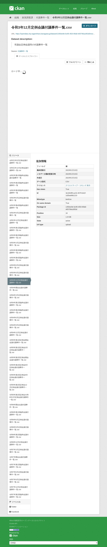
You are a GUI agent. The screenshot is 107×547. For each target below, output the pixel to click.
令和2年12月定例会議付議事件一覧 (18, 221)
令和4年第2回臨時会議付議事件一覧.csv (19, 311)
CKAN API (13, 524)
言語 (11, 539)
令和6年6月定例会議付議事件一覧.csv (19, 421)
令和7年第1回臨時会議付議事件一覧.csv (19, 466)
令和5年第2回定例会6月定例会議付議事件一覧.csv (18, 367)
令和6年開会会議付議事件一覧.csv (18, 406)
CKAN (13, 535)
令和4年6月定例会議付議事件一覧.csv (19, 319)
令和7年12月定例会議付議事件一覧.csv (18, 488)
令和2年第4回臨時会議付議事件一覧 (19, 206)
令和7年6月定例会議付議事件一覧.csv (19, 473)
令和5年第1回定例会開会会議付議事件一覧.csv (19, 341)
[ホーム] (10, 17)
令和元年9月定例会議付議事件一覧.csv (18, 161)
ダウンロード (89, 26)
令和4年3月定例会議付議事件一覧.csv (19, 296)
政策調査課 (27, 17)
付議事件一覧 (42, 17)
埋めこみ (89, 62)
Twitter (12, 507)
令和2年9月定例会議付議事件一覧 (19, 214)
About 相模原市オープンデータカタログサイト (27, 520)
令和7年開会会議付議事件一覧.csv (18, 458)
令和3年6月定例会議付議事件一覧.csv (19, 266)
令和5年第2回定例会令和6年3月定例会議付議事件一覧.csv (19, 397)
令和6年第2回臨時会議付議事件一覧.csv (19, 436)
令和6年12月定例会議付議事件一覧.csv (18, 443)
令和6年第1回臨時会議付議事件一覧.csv (19, 413)
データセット (64, 9)
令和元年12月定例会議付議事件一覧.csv (19, 169)
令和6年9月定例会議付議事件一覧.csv (19, 428)
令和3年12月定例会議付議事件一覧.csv (71, 17)
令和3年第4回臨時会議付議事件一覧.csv (19, 259)
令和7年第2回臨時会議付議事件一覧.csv (19, 496)
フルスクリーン (74, 62)
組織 (75, 9)
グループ (83, 9)
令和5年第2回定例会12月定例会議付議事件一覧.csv (18, 387)
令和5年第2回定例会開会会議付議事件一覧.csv (19, 358)
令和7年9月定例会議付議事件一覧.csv (19, 481)
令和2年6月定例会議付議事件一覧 (19, 199)
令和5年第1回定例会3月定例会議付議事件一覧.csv (18, 350)
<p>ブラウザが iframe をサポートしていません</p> (53, 109)
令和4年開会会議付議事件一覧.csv (18, 289)
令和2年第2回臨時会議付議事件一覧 (19, 184)
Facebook (14, 512)
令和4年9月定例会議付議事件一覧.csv (19, 326)
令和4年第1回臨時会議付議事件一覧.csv (19, 304)
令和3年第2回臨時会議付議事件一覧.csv (19, 236)
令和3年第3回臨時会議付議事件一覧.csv (19, 251)
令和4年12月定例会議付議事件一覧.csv (18, 334)
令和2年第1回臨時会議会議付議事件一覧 (19, 176)
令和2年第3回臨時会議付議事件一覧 (19, 191)
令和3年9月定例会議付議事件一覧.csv (19, 274)
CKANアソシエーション (18, 527)
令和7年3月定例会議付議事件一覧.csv (19, 451)
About (93, 9)
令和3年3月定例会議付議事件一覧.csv (19, 244)
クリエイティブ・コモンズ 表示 (78, 185)
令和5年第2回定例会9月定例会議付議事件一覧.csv (18, 377)
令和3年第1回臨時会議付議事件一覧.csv (19, 229)
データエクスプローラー (27, 56)
